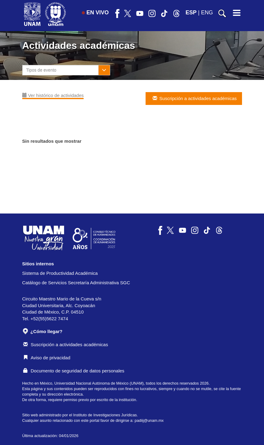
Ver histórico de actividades (53, 95)
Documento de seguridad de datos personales (74, 370)
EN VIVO (95, 12)
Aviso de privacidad (47, 357)
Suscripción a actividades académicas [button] (194, 98)
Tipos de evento (41, 70)
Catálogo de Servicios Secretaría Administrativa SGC (76, 282)
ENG (207, 12)
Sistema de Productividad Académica (60, 273)
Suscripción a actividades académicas (65, 344)
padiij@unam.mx (149, 420)
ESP (191, 12)
